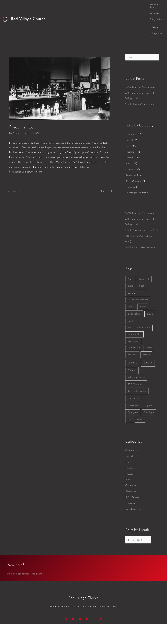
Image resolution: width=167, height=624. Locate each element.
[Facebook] (73, 590)
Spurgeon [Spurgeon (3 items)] (133, 383)
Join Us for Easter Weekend (140, 218)
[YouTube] (80, 590)
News (128, 134)
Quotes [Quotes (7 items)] (132, 341)
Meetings (130, 123)
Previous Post (12, 162)
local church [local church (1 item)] (133, 312)
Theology (130, 158)
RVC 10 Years (133, 152)
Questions (130, 140)
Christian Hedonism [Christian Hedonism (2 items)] (138, 271)
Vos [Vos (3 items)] (129, 390)
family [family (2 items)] (131, 292)
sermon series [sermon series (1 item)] (134, 377)
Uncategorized (133, 164)
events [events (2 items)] (150, 285)
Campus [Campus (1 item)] (131, 264)
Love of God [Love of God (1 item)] (133, 319)
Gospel (129, 111)
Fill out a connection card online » (26, 545)
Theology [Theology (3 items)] (149, 383)
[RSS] (101, 590)
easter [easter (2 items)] (143, 278)
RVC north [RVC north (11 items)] (134, 369)
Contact (126, 5)
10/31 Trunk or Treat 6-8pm (140, 58)
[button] (85, 4)
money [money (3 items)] (146, 326)
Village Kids (140, 5)
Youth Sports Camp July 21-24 (141, 75)
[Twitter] (87, 590)
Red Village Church (28, 5)
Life (127, 117)
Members (103, 5)
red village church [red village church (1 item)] (136, 349)
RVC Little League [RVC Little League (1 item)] (136, 362)
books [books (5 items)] (142, 257)
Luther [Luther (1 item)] (149, 319)
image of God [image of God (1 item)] (134, 305)
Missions (129, 128)
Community (131, 105)
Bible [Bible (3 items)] (130, 257)
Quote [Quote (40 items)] (147, 333)
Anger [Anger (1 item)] (130, 250)
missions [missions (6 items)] (132, 325)
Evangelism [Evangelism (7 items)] (134, 285)
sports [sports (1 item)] (149, 377)
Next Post (108, 162)
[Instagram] (94, 590)
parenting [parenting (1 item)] (132, 334)
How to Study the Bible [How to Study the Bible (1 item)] (138, 299)
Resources (130, 146)
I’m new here (84, 5)
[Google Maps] (66, 590)
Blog (115, 5)
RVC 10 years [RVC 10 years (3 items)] (135, 355)
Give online (156, 4)
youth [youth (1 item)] (140, 391)
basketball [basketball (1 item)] (144, 250)
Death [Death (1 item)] (130, 278)
